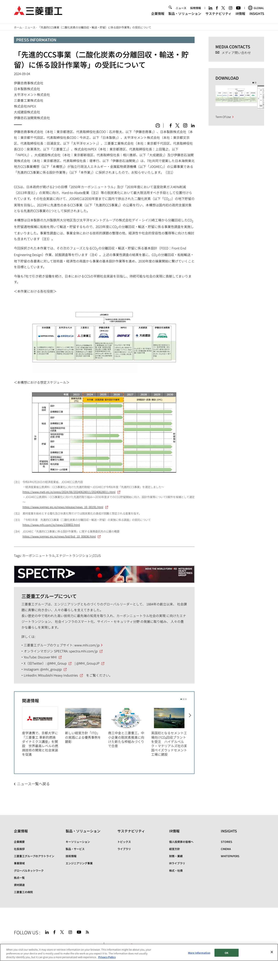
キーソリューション (78, 842)
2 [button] (183, 699)
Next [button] (190, 731)
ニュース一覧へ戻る (33, 783)
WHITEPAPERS (230, 856)
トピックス (124, 842)
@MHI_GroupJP (87, 663)
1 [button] (181, 699)
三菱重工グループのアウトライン (34, 856)
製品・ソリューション (184, 14)
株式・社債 (176, 870)
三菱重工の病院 (23, 892)
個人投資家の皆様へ (181, 842)
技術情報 (71, 856)
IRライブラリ (177, 863)
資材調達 (19, 885)
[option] (43, 732)
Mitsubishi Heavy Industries (58, 675)
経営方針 (174, 849)
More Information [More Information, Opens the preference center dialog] (199, 952)
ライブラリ (124, 849)
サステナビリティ (218, 14)
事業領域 (19, 863)
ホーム (18, 27)
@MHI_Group (57, 663)
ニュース (181, 9)
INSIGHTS (256, 14)
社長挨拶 (19, 849)
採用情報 (195, 9)
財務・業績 (176, 856)
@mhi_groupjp (51, 669)
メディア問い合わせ (236, 52)
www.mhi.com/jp (87, 645)
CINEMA (226, 849)
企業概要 (19, 842)
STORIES (226, 842)
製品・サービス (75, 849)
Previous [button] (18, 731)
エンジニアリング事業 (79, 863)
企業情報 (157, 14)
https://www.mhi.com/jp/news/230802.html (51, 525)
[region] (139, 952)
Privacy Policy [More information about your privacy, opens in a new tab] (107, 957)
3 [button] (185, 699)
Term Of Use (223, 117)
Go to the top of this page (259, 931)
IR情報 (240, 14)
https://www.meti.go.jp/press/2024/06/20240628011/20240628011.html (69, 492)
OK (226, 952)
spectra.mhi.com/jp (83, 651)
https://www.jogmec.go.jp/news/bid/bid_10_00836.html (59, 536)
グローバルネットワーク (29, 870)
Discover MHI (47, 657)
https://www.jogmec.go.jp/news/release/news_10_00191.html (63, 507)
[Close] (272, 952)
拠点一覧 (19, 878)
